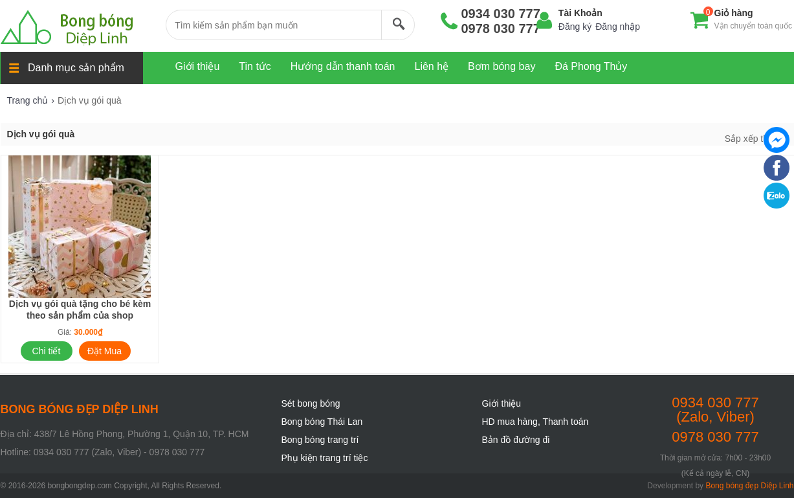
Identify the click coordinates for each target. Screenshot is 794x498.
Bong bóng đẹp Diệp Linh (749, 485)
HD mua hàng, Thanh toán (535, 421)
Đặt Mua (104, 351)
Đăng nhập (617, 26)
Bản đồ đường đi (516, 440)
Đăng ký (574, 26)
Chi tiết (46, 351)
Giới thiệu (502, 403)
